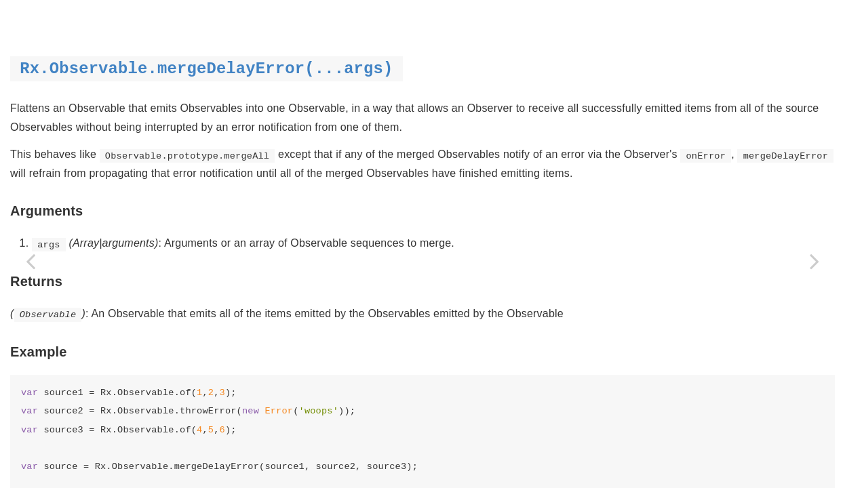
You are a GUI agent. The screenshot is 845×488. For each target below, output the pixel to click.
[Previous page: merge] (30, 261)
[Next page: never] (814, 261)
